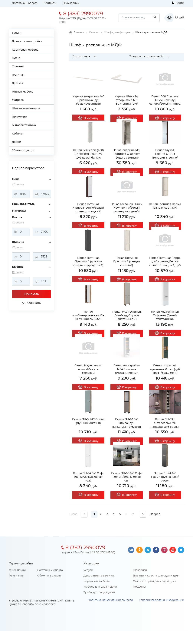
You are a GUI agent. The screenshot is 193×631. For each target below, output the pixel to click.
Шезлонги (140, 570)
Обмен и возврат (49, 575)
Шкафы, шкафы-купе (26, 108)
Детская (17, 83)
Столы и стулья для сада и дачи (154, 581)
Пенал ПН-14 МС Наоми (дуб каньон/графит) (165, 477)
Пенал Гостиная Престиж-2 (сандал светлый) (126, 262)
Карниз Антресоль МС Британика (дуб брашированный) (88, 100)
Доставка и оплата (25, 3)
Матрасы (18, 100)
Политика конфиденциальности (110, 600)
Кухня (16, 58)
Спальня (18, 66)
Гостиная (18, 75)
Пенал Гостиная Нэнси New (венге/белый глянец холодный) (126, 208)
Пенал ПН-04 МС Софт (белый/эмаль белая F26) (88, 477)
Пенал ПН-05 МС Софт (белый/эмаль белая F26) (126, 477)
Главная (79, 32)
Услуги (16, 33)
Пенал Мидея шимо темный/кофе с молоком (88, 369)
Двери (16, 142)
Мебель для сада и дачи (100, 586)
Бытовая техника (24, 125)
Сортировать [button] (81, 56)
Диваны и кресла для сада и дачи (156, 575)
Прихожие (19, 116)
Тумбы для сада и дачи (99, 592)
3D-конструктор (23, 150)
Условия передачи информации (161, 600)
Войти (178, 3)
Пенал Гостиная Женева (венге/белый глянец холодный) (88, 208)
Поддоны (139, 586)
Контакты (50, 3)
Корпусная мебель (25, 50)
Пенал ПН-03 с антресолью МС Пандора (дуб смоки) (165, 423)
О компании (71, 3)
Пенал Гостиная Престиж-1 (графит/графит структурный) (88, 262)
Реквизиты (16, 575)
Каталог (94, 32)
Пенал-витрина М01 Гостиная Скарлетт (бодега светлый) (126, 154)
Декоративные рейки (27, 41)
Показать (31, 294)
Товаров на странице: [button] (146, 56)
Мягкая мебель (22, 91)
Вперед (155, 514)
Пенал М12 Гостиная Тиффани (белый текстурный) (165, 315)
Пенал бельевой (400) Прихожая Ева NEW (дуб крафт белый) (88, 154)
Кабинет (18, 133)
